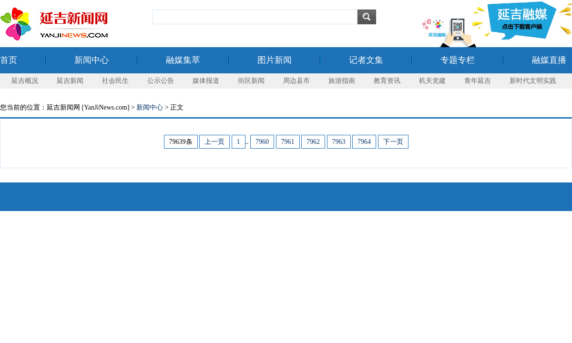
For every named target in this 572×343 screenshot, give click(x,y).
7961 (288, 141)
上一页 (214, 141)
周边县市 (296, 80)
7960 (262, 141)
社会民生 (115, 80)
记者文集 (366, 60)
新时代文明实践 (533, 80)
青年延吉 (477, 80)
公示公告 (160, 80)
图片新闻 (274, 60)
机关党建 (432, 80)
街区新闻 (251, 80)
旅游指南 (341, 80)
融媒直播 (549, 60)
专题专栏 (457, 60)
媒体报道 (206, 80)
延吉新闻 (70, 80)
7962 (313, 141)
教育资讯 (387, 80)
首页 (8, 60)
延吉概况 (24, 80)
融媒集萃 (183, 60)
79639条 (181, 141)
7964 (364, 141)
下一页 (393, 141)
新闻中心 (91, 60)
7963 (339, 141)
